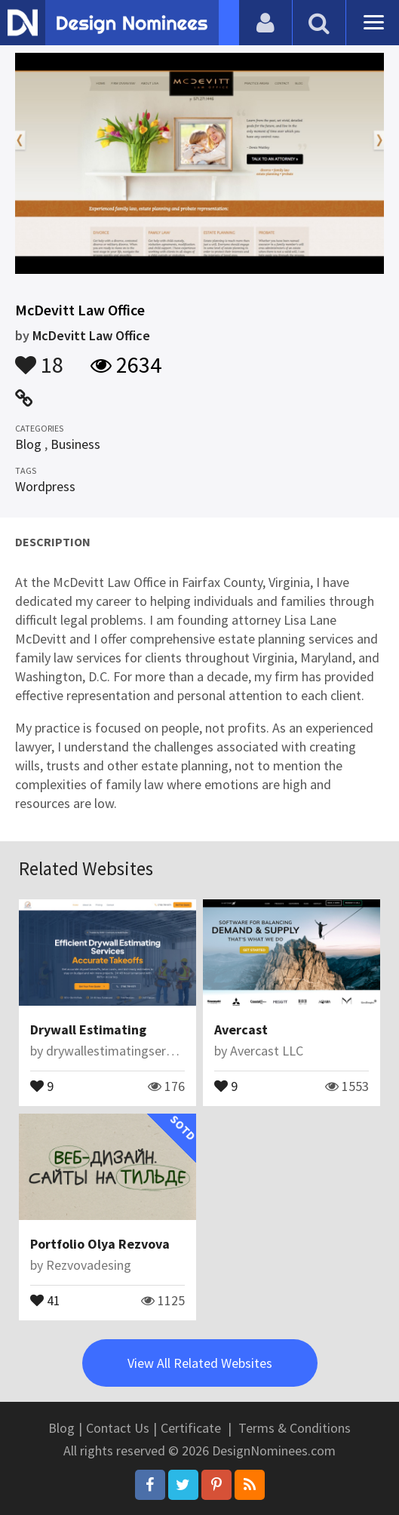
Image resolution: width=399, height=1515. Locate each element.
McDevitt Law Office (91, 335)
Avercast (241, 1029)
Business (75, 444)
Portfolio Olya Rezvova (100, 1243)
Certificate (191, 1428)
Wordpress (45, 486)
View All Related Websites (199, 1363)
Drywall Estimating (88, 1029)
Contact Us (117, 1428)
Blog (28, 444)
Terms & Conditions (294, 1428)
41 (45, 1299)
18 (39, 357)
